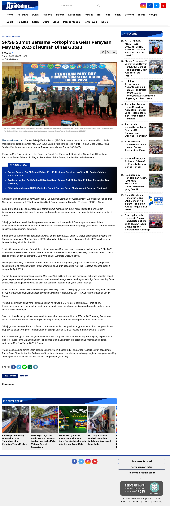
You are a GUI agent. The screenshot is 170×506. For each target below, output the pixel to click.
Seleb (35, 22)
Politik (117, 14)
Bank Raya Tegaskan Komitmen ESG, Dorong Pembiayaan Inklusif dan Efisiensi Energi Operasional (43, 441)
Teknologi (22, 22)
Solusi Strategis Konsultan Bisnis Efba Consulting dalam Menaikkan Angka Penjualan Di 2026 (136, 202)
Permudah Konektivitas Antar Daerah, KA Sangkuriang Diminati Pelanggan (136, 130)
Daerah (60, 14)
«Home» (6, 36)
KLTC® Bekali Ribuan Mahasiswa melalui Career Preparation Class (135, 146)
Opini (46, 22)
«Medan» (15, 36)
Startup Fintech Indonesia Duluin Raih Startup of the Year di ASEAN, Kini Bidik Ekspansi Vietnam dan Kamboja (137, 222)
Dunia (35, 14)
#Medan (24, 376)
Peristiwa (22, 14)
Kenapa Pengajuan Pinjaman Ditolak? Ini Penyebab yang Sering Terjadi (135, 162)
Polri (107, 14)
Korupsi (153, 14)
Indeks (104, 22)
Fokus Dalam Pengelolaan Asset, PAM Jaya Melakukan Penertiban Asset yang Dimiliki (136, 182)
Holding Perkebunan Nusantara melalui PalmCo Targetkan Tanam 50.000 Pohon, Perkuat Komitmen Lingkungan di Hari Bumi (140, 90)
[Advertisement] (142, 254)
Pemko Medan (71, 22)
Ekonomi (129, 14)
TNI (99, 14)
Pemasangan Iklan (142, 467)
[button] (114, 52)
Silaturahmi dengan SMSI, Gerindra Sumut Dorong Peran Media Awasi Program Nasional (57, 188)
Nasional (47, 14)
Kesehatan (74, 14)
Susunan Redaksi (142, 461)
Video (56, 22)
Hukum (89, 14)
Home (10, 14)
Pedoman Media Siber (142, 472)
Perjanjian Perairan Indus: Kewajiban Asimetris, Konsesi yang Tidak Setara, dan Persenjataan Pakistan (135, 111)
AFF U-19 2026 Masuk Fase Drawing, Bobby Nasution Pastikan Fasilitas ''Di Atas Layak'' (135, 48)
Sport (10, 22)
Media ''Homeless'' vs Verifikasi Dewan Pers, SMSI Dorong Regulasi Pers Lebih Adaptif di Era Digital (136, 68)
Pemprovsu (90, 22)
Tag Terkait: (9, 376)
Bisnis (141, 14)
